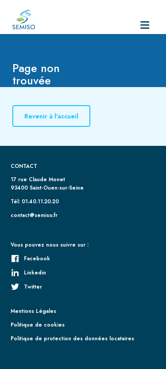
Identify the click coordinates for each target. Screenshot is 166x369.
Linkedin (28, 272)
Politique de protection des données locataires (72, 338)
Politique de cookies (38, 324)
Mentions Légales (33, 311)
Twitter (26, 286)
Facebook (30, 258)
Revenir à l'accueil (51, 116)
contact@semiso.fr (34, 215)
